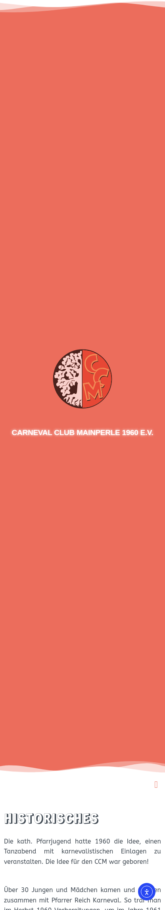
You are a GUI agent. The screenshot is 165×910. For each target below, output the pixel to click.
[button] (156, 784)
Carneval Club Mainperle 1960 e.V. (82, 432)
